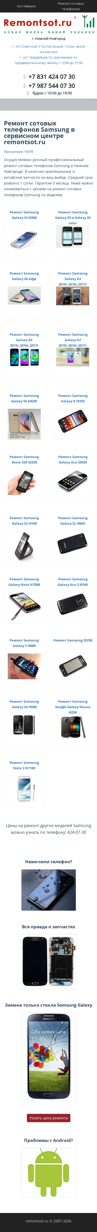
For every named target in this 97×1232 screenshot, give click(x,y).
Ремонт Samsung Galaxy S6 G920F (24, 398)
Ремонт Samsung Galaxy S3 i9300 (24, 215)
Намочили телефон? (48, 862)
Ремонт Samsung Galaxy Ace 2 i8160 (73, 582)
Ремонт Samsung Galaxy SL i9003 (72, 521)
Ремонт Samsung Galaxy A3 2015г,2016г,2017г (72, 279)
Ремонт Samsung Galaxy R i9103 (72, 398)
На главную (26, 6)
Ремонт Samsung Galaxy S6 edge (24, 276)
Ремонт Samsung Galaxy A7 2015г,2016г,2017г (72, 340)
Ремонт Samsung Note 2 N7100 (24, 765)
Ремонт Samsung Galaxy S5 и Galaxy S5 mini (73, 217)
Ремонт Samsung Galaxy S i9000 (24, 643)
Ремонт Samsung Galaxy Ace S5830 (72, 459)
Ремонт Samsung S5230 (72, 640)
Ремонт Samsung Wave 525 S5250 (24, 459)
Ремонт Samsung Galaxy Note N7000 (24, 582)
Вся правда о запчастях (48, 927)
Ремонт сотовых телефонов (71, 6)
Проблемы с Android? (48, 1140)
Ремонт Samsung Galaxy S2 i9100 (24, 521)
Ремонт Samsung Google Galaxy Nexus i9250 (72, 707)
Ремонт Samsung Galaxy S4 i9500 (24, 704)
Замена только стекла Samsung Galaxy (48, 1005)
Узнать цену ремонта (48, 1117)
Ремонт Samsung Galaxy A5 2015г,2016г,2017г (24, 340)
